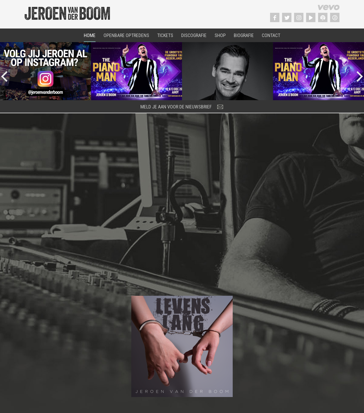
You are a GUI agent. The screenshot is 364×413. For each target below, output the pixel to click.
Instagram (298, 17)
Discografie (194, 35)
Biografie (244, 35)
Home (90, 35)
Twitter (286, 17)
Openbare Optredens (126, 35)
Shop (220, 35)
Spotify (322, 17)
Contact (271, 35)
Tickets (165, 35)
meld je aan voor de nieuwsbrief (176, 107)
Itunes (334, 17)
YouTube (310, 17)
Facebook (274, 17)
